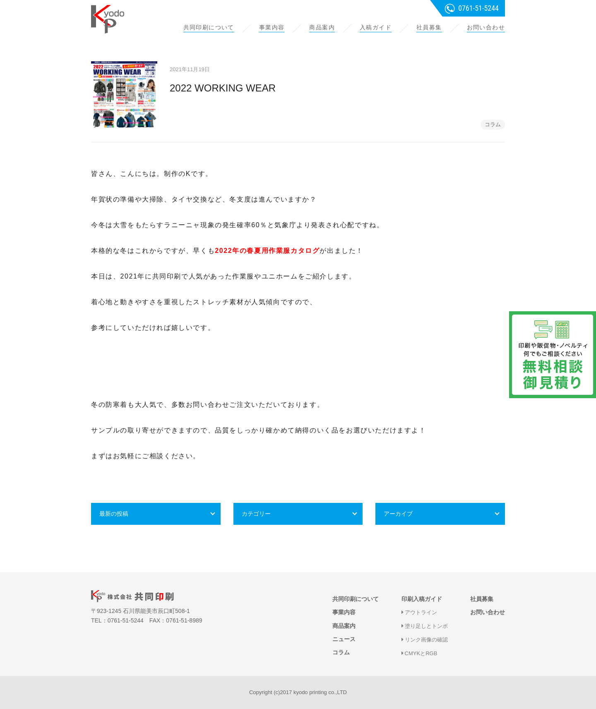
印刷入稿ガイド (421, 599)
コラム (493, 124)
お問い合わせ (486, 27)
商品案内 (322, 27)
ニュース (344, 639)
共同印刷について (208, 27)
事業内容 (272, 27)
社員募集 (429, 27)
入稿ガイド (376, 27)
